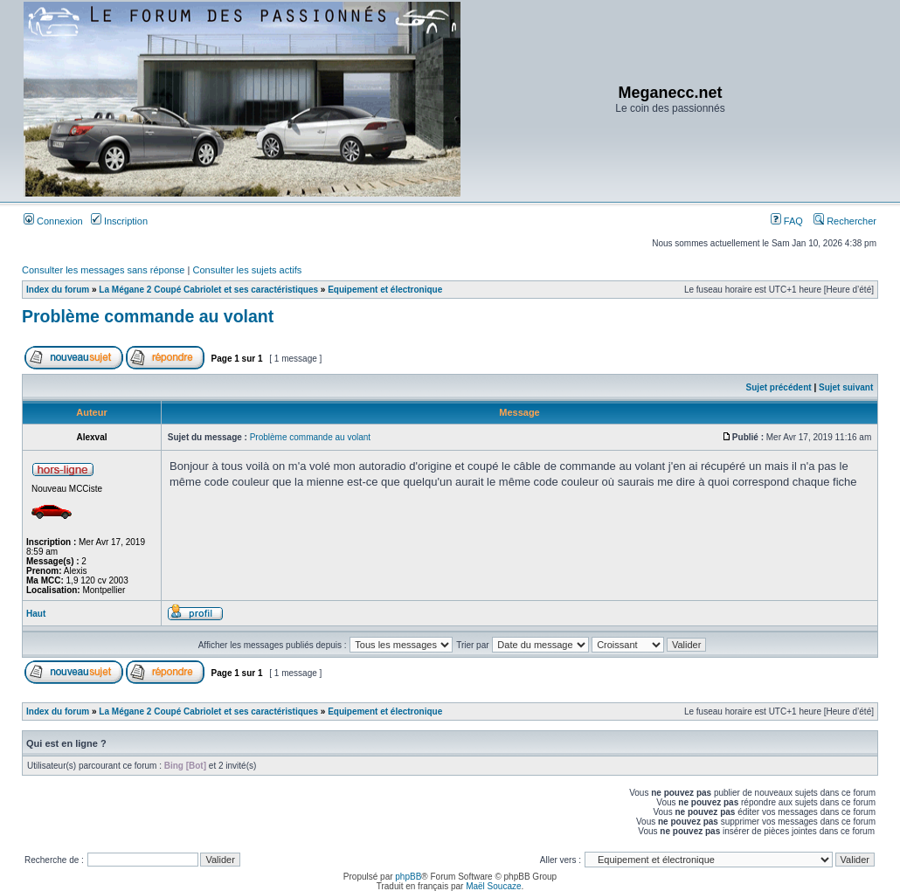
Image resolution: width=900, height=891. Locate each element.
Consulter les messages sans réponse (103, 270)
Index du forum (57, 289)
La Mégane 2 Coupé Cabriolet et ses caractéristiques (208, 289)
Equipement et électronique (385, 289)
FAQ (787, 221)
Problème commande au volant (147, 316)
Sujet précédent (779, 387)
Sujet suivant (846, 387)
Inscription (119, 221)
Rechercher (844, 221)
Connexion (53, 221)
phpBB (408, 876)
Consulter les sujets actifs (246, 270)
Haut (35, 613)
